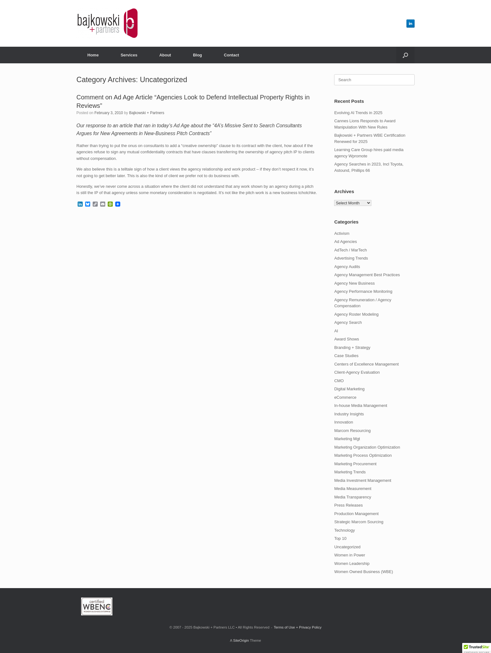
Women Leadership (352, 563)
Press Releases (348, 505)
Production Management (356, 513)
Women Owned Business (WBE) (363, 571)
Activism (341, 233)
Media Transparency (352, 497)
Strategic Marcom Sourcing (358, 521)
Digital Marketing (349, 389)
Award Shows (346, 339)
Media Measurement (352, 488)
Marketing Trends (349, 472)
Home (93, 55)
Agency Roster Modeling (356, 314)
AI (336, 331)
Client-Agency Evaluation (357, 372)
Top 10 (340, 538)
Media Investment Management (362, 480)
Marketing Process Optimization (363, 455)
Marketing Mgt (347, 438)
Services (129, 55)
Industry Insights (349, 414)
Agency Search (348, 322)
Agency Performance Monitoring (363, 291)
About (165, 55)
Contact (231, 55)
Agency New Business (354, 283)
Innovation (343, 422)
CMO (339, 380)
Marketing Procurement (355, 463)
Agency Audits (347, 266)
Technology (344, 530)
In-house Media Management (360, 405)
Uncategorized (347, 547)
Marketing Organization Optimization (367, 447)
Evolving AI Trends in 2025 (358, 112)
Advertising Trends (351, 258)
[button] (405, 55)
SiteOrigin (241, 640)
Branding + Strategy (352, 347)
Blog (197, 55)
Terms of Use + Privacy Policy (297, 627)
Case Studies (346, 355)
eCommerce (345, 397)
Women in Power (349, 555)
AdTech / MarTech (350, 250)
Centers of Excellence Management (366, 364)
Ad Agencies (345, 241)
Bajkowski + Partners (146, 113)
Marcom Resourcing (352, 430)
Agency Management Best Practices (367, 274)
